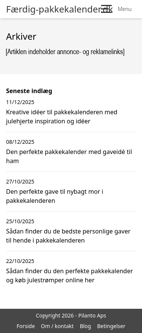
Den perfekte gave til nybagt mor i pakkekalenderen (54, 196)
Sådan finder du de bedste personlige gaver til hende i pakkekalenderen (68, 235)
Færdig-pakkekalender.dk (59, 9)
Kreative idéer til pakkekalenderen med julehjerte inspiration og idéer (61, 116)
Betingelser (111, 326)
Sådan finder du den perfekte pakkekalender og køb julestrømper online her (69, 275)
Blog (85, 326)
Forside (26, 326)
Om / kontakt (57, 326)
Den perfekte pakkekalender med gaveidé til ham (69, 156)
